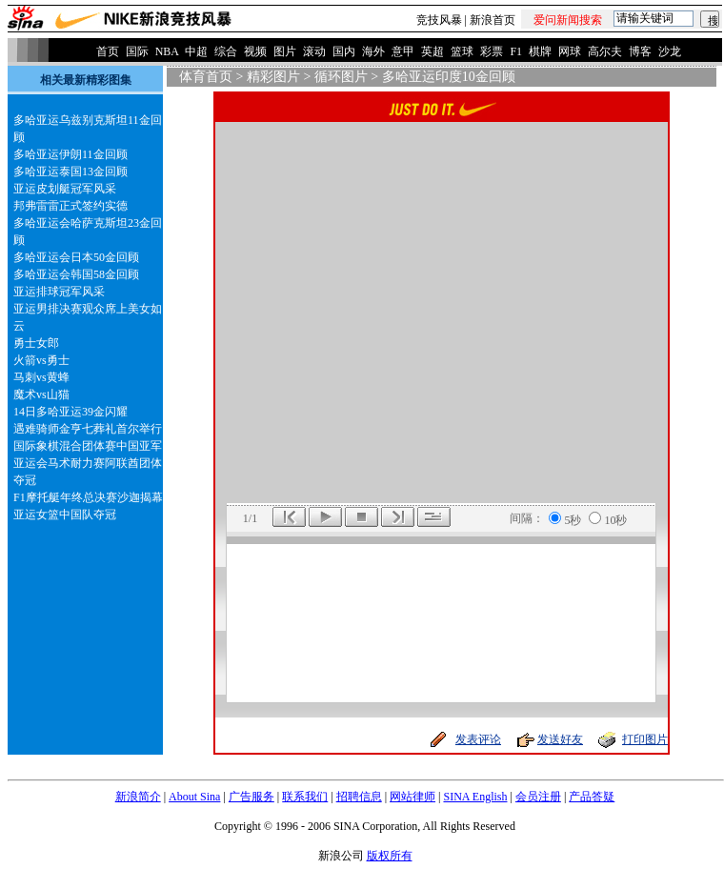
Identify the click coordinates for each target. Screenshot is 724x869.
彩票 (491, 51)
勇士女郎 (36, 343)
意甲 (403, 51)
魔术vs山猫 (41, 394)
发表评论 (478, 739)
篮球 (462, 51)
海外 (373, 51)
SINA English (475, 796)
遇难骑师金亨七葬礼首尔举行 (87, 428)
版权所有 (389, 855)
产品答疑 (591, 796)
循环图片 (341, 77)
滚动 (314, 51)
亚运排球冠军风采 (59, 291)
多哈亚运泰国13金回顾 (70, 171)
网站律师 (412, 796)
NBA (167, 51)
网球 (569, 51)
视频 (255, 51)
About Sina (194, 796)
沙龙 (669, 51)
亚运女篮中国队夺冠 (64, 514)
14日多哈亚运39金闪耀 (70, 411)
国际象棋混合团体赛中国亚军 (87, 446)
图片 (284, 51)
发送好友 (560, 739)
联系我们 (305, 796)
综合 (225, 51)
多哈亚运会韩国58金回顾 (76, 274)
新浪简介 (138, 796)
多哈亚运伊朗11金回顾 (70, 154)
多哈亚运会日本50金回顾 (76, 257)
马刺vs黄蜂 (41, 377)
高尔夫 (605, 51)
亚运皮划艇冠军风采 (64, 188)
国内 (343, 51)
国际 (137, 51)
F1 (516, 51)
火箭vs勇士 (41, 360)
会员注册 (538, 796)
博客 (640, 51)
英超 (432, 51)
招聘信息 (359, 796)
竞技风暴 (439, 20)
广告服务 (251, 796)
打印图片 (645, 739)
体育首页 (205, 77)
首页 (107, 51)
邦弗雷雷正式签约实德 (70, 205)
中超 (196, 51)
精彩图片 (273, 77)
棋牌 (540, 51)
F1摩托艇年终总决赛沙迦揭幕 (88, 497)
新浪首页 (492, 20)
